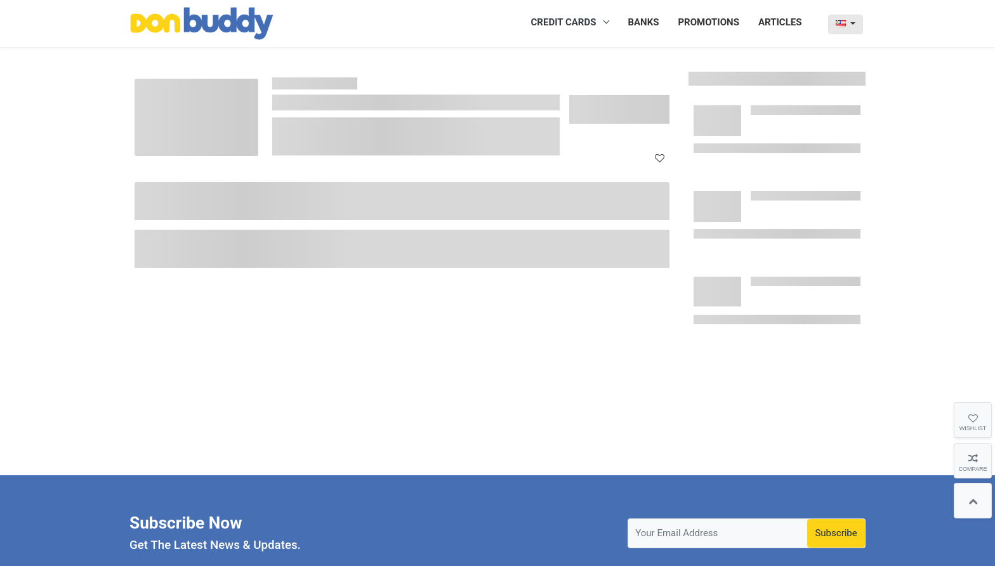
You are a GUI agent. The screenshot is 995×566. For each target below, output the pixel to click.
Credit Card (337, 83)
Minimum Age (173, 217)
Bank (154, 193)
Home (288, 83)
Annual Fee (167, 241)
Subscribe (836, 533)
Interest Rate (171, 265)
